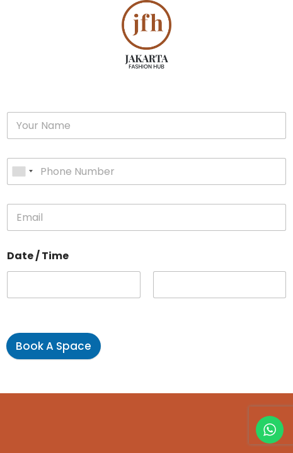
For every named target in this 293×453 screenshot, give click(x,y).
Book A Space (53, 346)
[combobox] (22, 171)
